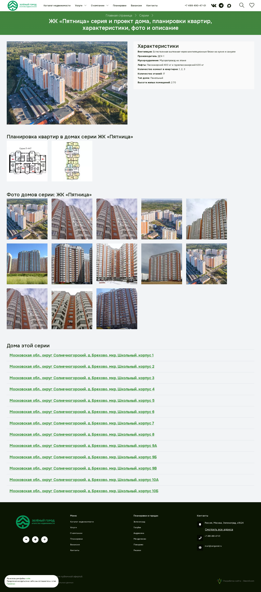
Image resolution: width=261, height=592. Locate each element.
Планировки (119, 5)
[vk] (214, 6)
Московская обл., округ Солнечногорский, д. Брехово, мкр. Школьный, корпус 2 (82, 366)
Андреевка (139, 533)
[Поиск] (241, 6)
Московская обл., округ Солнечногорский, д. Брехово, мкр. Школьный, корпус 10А (84, 480)
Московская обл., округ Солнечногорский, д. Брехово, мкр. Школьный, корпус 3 (82, 378)
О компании (98, 5)
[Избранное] (251, 6)
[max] (229, 6)
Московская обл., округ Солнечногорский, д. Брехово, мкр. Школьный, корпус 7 (82, 423)
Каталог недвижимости (57, 5)
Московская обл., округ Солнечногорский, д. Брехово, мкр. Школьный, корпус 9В (83, 468)
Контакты (152, 5)
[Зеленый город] (22, 5)
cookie (27, 578)
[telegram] (221, 6)
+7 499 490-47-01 (195, 5)
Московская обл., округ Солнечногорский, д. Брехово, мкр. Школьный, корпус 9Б (83, 457)
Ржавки (137, 550)
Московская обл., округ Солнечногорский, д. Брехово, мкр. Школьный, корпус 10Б (84, 491)
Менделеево (140, 539)
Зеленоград (139, 522)
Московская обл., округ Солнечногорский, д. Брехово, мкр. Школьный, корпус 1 (82, 355)
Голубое (137, 527)
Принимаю (11, 584)
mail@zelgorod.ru (213, 546)
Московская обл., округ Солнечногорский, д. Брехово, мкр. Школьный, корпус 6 (82, 412)
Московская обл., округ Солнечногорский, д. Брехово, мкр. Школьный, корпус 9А (83, 445)
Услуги (79, 5)
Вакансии (136, 5)
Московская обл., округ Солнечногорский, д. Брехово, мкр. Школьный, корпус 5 (82, 400)
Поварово (138, 544)
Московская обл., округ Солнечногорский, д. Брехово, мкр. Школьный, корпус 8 (82, 434)
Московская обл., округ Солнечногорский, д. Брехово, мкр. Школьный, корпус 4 (82, 389)
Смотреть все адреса (219, 529)
